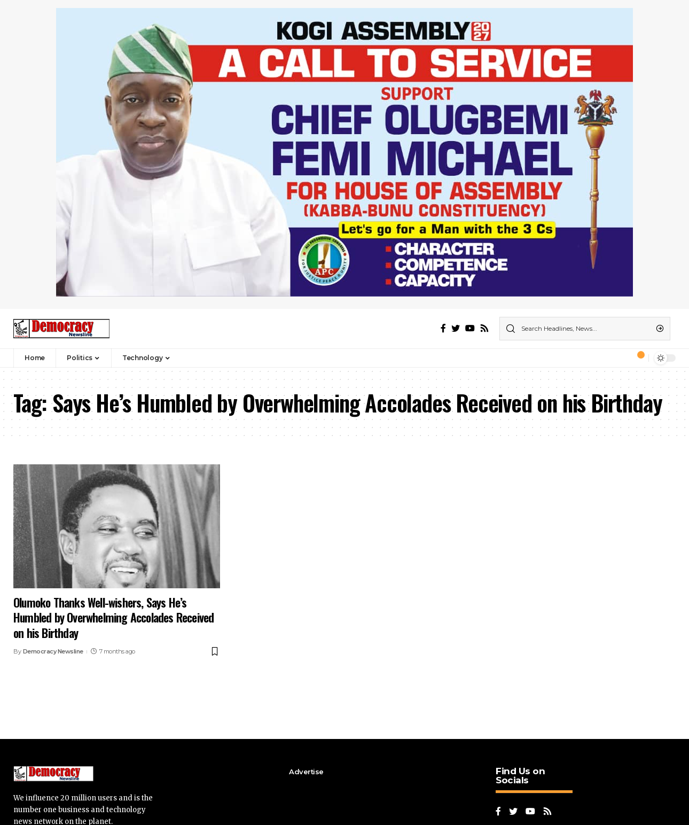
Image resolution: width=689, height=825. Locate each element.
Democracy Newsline (53, 651)
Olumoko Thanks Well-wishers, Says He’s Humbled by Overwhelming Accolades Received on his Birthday (113, 617)
